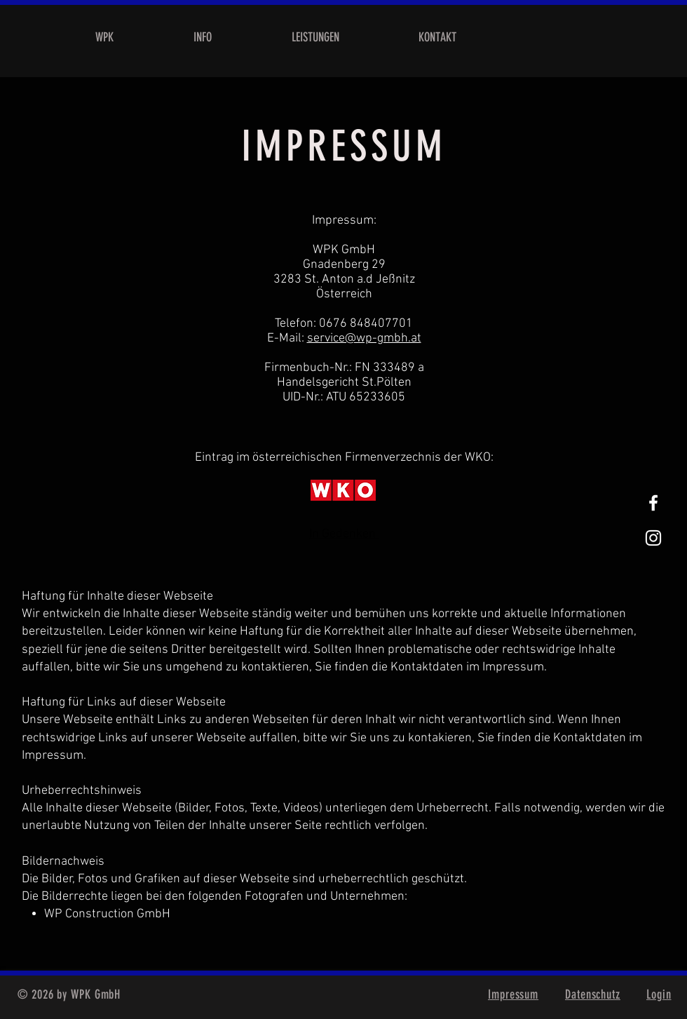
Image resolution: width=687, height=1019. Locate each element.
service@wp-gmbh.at (364, 338)
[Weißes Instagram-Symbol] (653, 537)
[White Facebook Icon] (653, 502)
